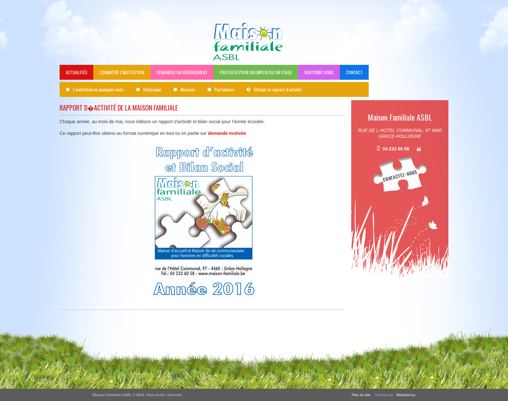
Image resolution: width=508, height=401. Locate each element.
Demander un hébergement (181, 72)
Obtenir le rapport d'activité (277, 89)
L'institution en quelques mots (98, 89)
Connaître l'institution (121, 72)
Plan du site (361, 395)
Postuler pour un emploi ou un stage (256, 72)
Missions (187, 89)
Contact (354, 72)
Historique (152, 89)
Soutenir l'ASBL (319, 72)
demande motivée (227, 133)
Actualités (76, 72)
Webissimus (405, 395)
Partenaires (224, 89)
